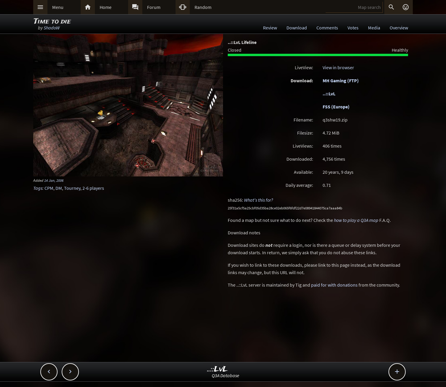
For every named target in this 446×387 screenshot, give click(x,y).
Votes (353, 28)
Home (106, 7)
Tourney (72, 188)
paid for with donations (334, 285)
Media (374, 28)
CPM (48, 188)
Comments (327, 28)
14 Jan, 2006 (53, 180)
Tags (37, 188)
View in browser (338, 67)
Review (270, 28)
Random (203, 7)
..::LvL (329, 94)
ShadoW (52, 28)
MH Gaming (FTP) (341, 80)
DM (58, 188)
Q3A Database (225, 375)
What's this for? (258, 200)
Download (296, 28)
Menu (57, 7)
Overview (399, 28)
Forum (153, 7)
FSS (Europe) (336, 107)
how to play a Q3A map (356, 220)
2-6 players (93, 188)
